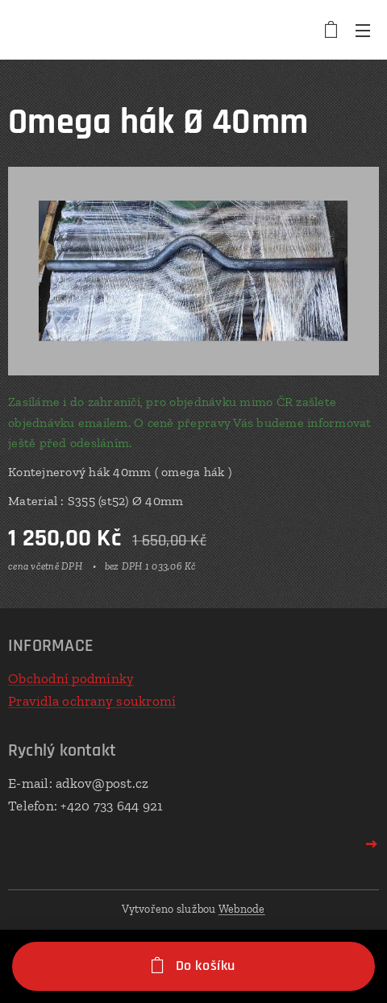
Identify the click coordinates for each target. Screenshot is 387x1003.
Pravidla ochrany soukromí (92, 700)
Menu (363, 30)
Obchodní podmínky (71, 678)
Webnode (241, 909)
